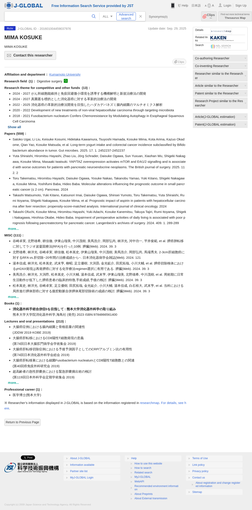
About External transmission (151, 498)
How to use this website (148, 463)
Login (227, 5)
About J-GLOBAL (80, 458)
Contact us (198, 477)
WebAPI (139, 481)
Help (185, 5)
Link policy (198, 464)
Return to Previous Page (22, 422)
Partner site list (78, 471)
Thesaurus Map (235, 16)
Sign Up (241, 5)
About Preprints (144, 494)
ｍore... (13, 228)
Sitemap (197, 492)
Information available (82, 464)
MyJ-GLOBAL (143, 476)
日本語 (196, 5)
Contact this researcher (34, 56)
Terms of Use (200, 458)
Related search (143, 472)
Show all (14, 127)
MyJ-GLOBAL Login (81, 477)
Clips (211, 16)
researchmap (149, 403)
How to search (143, 467)
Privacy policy (200, 471)
